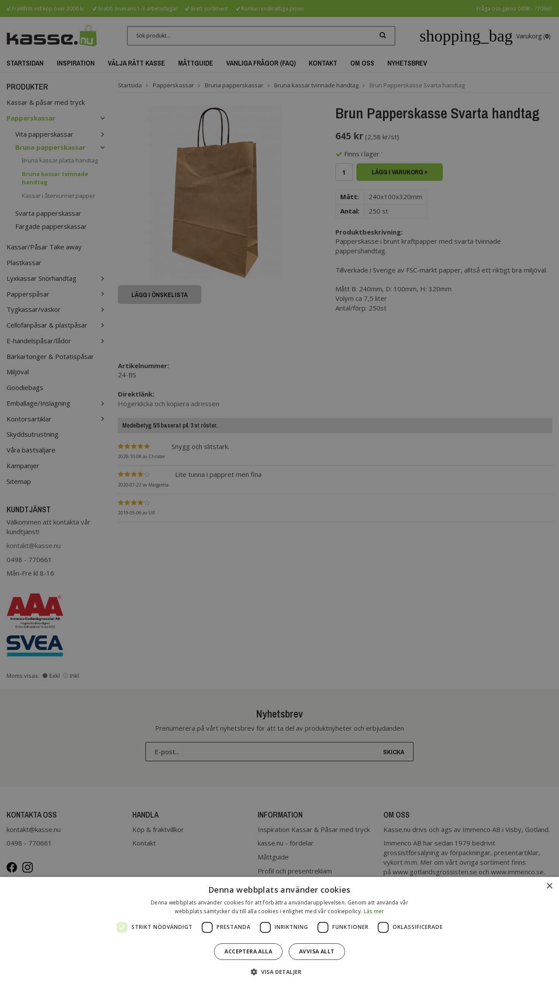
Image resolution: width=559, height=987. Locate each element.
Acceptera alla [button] (248, 951)
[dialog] (279, 932)
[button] (279, 971)
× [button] (549, 886)
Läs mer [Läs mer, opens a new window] (374, 911)
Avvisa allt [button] (316, 951)
